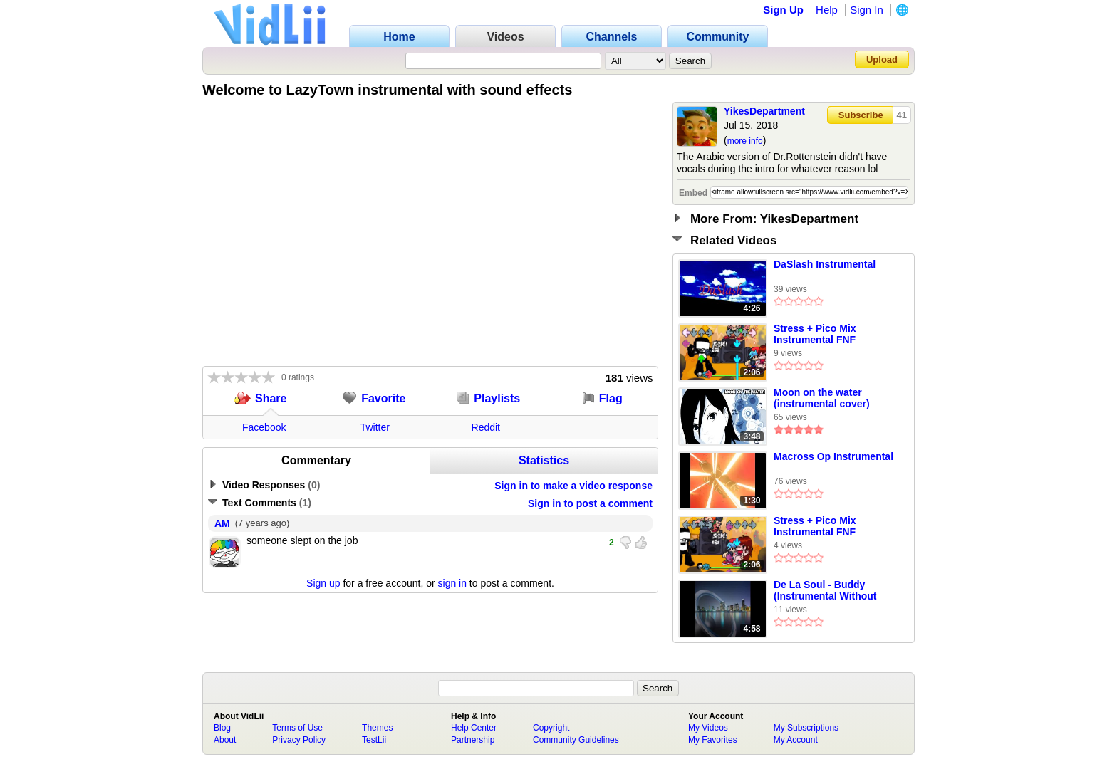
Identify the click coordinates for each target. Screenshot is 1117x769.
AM (222, 523)
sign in (452, 583)
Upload (882, 59)
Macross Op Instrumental (833, 456)
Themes (377, 728)
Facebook (264, 427)
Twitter (375, 427)
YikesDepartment (764, 111)
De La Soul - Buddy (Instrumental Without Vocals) (825, 591)
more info (745, 141)
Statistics (544, 460)
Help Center (474, 728)
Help (827, 10)
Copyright (551, 728)
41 (902, 115)
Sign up (323, 583)
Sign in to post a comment (590, 503)
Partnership (472, 740)
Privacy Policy (299, 740)
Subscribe (860, 115)
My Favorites (712, 740)
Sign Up (783, 10)
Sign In (866, 10)
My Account (796, 740)
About (225, 740)
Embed (693, 193)
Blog (222, 728)
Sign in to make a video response (573, 485)
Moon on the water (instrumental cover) (822, 398)
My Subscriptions (806, 728)
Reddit (486, 427)
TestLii (374, 740)
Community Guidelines (576, 740)
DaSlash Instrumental (825, 264)
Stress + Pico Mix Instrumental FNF (815, 334)
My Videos (708, 728)
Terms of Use (297, 728)
